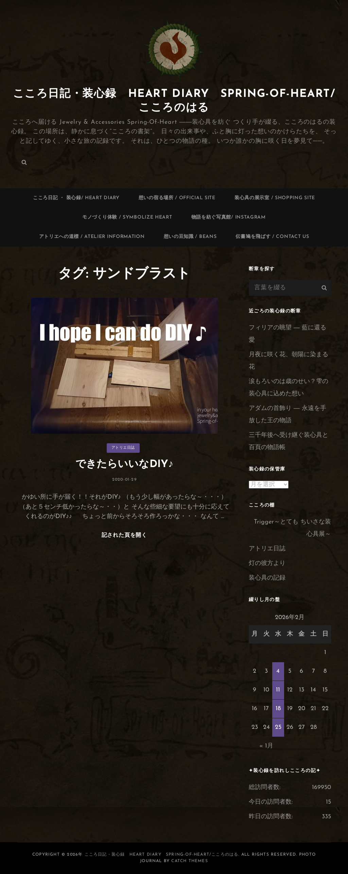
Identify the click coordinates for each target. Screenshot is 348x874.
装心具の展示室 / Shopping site (274, 198)
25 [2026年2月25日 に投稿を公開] (278, 727)
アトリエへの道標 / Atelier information (92, 236)
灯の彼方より (267, 563)
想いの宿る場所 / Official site (177, 198)
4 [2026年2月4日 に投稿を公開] (278, 671)
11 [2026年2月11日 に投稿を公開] (278, 690)
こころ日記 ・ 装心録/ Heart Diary (76, 198)
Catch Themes (189, 861)
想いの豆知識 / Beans (190, 236)
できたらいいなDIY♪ (124, 464)
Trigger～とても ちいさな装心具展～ (292, 528)
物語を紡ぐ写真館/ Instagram (228, 217)
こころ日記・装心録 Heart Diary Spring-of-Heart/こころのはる (162, 855)
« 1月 (266, 746)
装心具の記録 (267, 578)
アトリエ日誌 (123, 448)
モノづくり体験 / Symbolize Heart (127, 217)
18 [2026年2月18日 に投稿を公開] (278, 708)
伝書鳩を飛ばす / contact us (272, 236)
